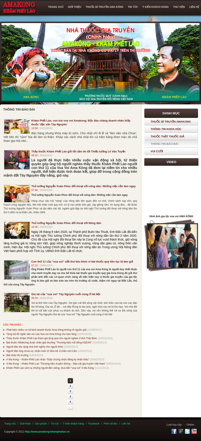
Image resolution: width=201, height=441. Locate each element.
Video (171, 162)
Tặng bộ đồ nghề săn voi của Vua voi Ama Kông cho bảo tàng (41, 334)
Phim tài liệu (110, 423)
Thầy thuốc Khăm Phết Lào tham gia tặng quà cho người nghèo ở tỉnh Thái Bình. (52, 338)
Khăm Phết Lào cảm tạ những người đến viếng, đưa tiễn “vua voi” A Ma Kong (50, 367)
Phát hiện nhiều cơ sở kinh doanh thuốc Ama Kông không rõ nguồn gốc (46, 329)
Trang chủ (10, 423)
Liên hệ (126, 423)
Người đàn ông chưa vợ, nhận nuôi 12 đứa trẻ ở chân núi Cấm (41, 351)
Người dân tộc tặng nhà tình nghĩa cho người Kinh (34, 346)
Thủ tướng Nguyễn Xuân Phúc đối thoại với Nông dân (66, 223)
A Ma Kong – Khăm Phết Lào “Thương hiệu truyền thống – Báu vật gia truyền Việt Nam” (56, 363)
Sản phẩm (41, 423)
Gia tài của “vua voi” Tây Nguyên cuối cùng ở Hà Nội (65, 294)
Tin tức (55, 423)
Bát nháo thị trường (17, 355)
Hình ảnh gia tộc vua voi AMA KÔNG (171, 216)
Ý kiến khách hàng (73, 423)
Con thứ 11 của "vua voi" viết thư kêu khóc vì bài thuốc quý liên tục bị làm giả (82, 261)
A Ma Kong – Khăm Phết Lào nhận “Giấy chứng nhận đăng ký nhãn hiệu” (47, 359)
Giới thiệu (25, 423)
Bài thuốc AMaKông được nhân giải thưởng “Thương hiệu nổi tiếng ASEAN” (49, 342)
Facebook (93, 423)
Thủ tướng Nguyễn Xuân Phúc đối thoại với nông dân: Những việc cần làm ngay (83, 186)
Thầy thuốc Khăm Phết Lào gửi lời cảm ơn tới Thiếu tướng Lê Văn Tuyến (78, 151)
